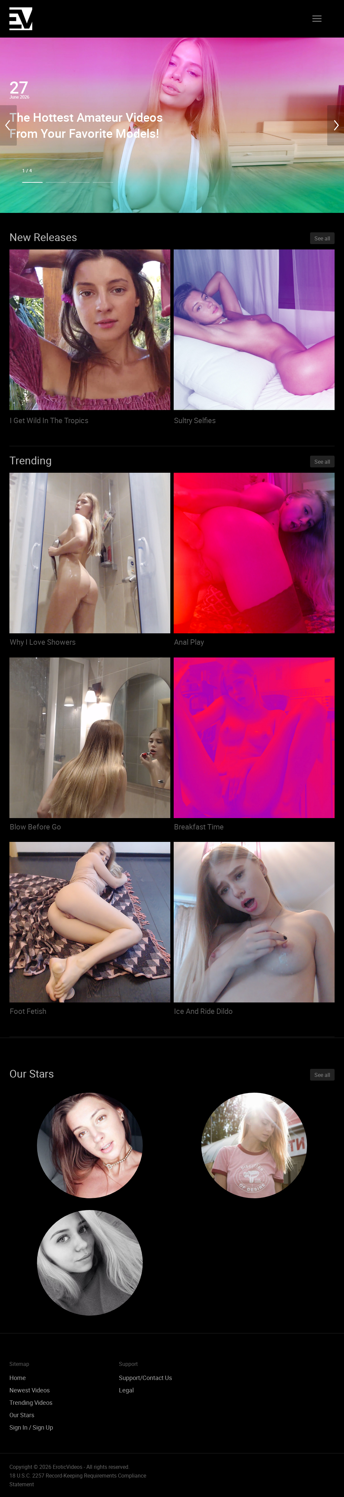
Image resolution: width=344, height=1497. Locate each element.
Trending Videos (30, 1402)
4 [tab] (103, 182)
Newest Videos (29, 1390)
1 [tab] (32, 182)
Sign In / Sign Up (31, 1427)
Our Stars (21, 1415)
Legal (126, 1390)
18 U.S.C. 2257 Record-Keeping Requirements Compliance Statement (77, 1480)
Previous (8, 125)
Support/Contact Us (145, 1378)
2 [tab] (56, 182)
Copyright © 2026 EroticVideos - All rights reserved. (69, 1467)
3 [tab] (79, 182)
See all (322, 238)
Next (335, 125)
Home (17, 1378)
